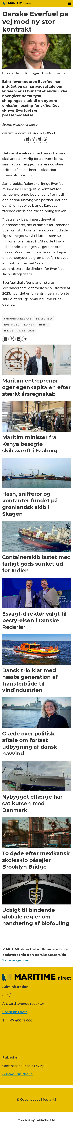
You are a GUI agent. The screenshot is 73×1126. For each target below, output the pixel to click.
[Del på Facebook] (27, 140)
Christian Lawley (15, 1012)
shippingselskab (17, 318)
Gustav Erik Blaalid (17, 1074)
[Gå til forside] (17, 3)
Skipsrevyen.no (15, 960)
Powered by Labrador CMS (37, 1120)
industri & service (19, 330)
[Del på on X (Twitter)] (33, 140)
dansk (29, 324)
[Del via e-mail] (45, 140)
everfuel (11, 324)
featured (44, 318)
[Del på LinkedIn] (39, 140)
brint (43, 324)
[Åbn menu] (69, 3)
